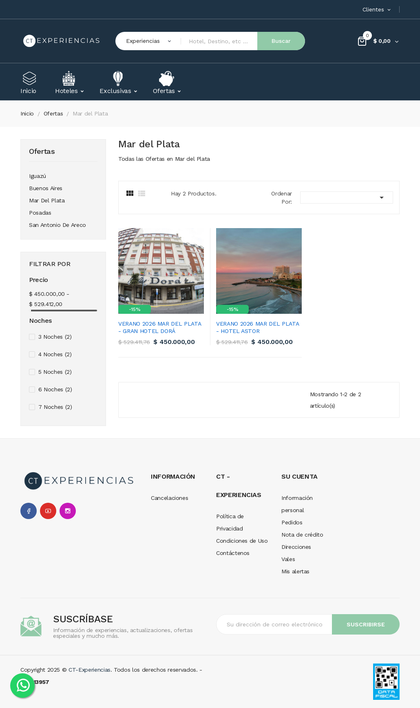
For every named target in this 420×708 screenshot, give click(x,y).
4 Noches (55, 354)
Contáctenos (233, 553)
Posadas (40, 212)
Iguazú (37, 176)
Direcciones (296, 547)
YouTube (48, 511)
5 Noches (55, 371)
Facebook (28, 511)
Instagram (68, 511)
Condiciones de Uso (242, 540)
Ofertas (42, 151)
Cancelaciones (169, 498)
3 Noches (55, 336)
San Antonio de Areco (57, 225)
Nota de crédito (302, 534)
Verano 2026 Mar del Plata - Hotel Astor (257, 327)
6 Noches (55, 389)
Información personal (297, 504)
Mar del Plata (46, 200)
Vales (288, 559)
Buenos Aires (45, 188)
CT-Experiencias (90, 669)
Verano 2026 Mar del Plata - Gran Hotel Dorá (159, 327)
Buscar (281, 41)
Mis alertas (295, 571)
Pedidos (292, 522)
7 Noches (55, 407)
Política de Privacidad (230, 522)
